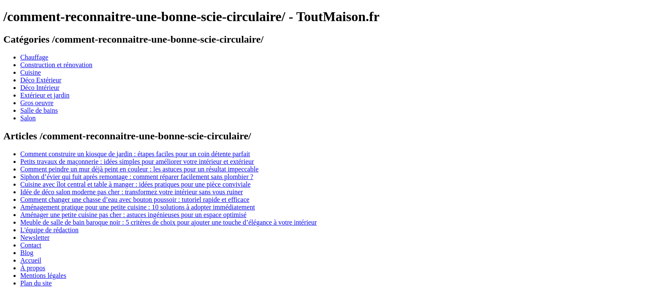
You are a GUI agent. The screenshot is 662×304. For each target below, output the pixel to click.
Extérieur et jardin (44, 95)
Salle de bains (39, 110)
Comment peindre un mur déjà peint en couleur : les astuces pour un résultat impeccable (139, 169)
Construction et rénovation (56, 64)
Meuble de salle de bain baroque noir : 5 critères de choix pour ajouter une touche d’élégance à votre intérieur (168, 222)
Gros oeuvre (37, 102)
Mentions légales (43, 275)
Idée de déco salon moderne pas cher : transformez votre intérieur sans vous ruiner (131, 191)
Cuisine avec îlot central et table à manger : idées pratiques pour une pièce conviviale (135, 184)
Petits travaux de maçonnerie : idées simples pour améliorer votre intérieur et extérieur (137, 161)
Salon (27, 118)
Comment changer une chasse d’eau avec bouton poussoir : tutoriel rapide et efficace (135, 199)
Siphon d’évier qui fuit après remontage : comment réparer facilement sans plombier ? (136, 176)
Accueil (30, 260)
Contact (30, 245)
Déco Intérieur (40, 87)
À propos (32, 267)
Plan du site (36, 283)
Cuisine (30, 72)
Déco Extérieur (40, 80)
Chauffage (34, 57)
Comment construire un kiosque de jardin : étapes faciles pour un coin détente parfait (135, 153)
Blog (26, 252)
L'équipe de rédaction (49, 229)
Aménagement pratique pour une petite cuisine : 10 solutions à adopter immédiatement (137, 207)
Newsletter (34, 237)
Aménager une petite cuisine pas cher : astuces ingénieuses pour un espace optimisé (133, 214)
